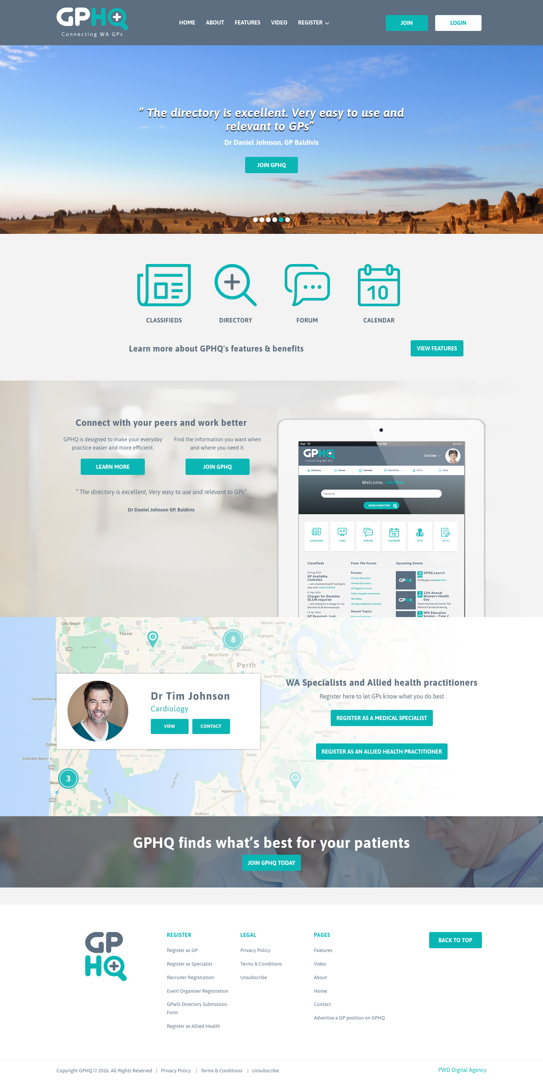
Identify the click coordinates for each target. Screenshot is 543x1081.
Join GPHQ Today (271, 863)
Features (248, 22)
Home (187, 22)
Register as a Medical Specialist (381, 718)
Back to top (455, 940)
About (215, 22)
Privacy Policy (255, 950)
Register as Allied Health (193, 1026)
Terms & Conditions (261, 964)
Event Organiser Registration (198, 991)
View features (437, 348)
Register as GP (182, 950)
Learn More (113, 467)
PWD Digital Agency (462, 1070)
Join (407, 23)
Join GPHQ (271, 165)
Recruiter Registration (190, 977)
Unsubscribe (254, 977)
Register (310, 22)
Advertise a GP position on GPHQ (349, 1018)
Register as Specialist (189, 964)
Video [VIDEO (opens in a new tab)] (279, 22)
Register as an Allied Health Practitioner (382, 751)
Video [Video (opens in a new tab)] (320, 964)
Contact (322, 1004)
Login (458, 23)
